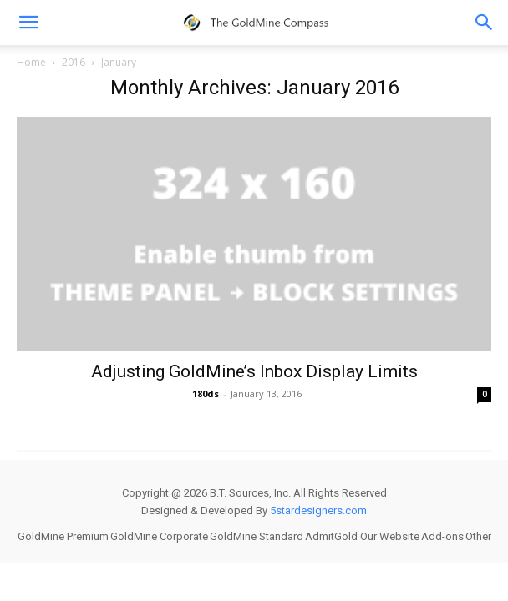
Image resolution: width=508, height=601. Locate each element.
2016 (73, 62)
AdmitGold (331, 536)
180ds (205, 393)
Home (31, 62)
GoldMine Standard (256, 536)
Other (478, 536)
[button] (484, 22)
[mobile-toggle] (28, 22)
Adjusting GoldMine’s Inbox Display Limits (254, 371)
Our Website (389, 536)
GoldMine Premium (63, 536)
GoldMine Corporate (159, 536)
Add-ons (442, 536)
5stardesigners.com (318, 510)
